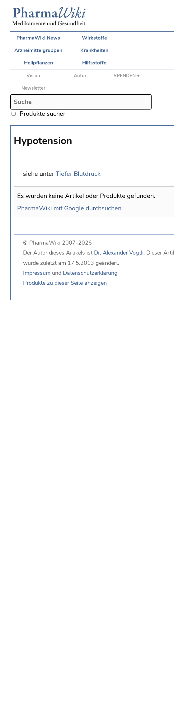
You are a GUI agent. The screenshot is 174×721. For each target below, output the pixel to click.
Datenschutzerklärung (90, 273)
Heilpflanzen (38, 62)
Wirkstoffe (94, 38)
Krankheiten (94, 50)
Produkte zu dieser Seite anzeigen (65, 283)
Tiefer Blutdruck (78, 174)
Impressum (36, 273)
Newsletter (33, 88)
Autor (80, 76)
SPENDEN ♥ (127, 76)
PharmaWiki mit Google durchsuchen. (70, 208)
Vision (33, 76)
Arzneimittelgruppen (38, 50)
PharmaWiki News (38, 38)
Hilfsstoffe (94, 62)
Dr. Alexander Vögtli (118, 252)
